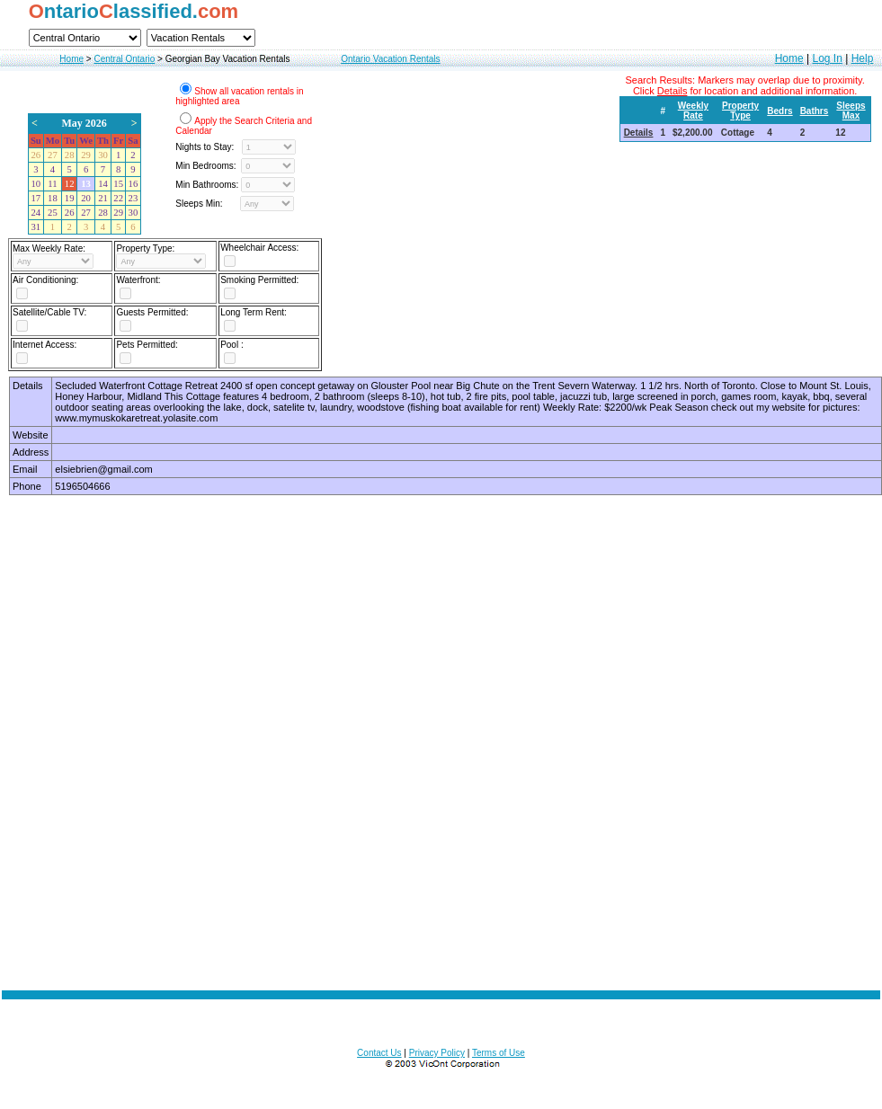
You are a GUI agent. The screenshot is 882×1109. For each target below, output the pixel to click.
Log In (827, 58)
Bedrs (779, 111)
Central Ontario (124, 59)
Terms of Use (498, 1053)
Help (862, 58)
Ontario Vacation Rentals (390, 59)
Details (639, 133)
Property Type (740, 110)
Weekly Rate (693, 110)
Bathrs (814, 111)
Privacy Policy (437, 1053)
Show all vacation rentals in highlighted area (239, 96)
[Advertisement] (200, 727)
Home (71, 59)
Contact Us (379, 1053)
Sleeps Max (850, 110)
